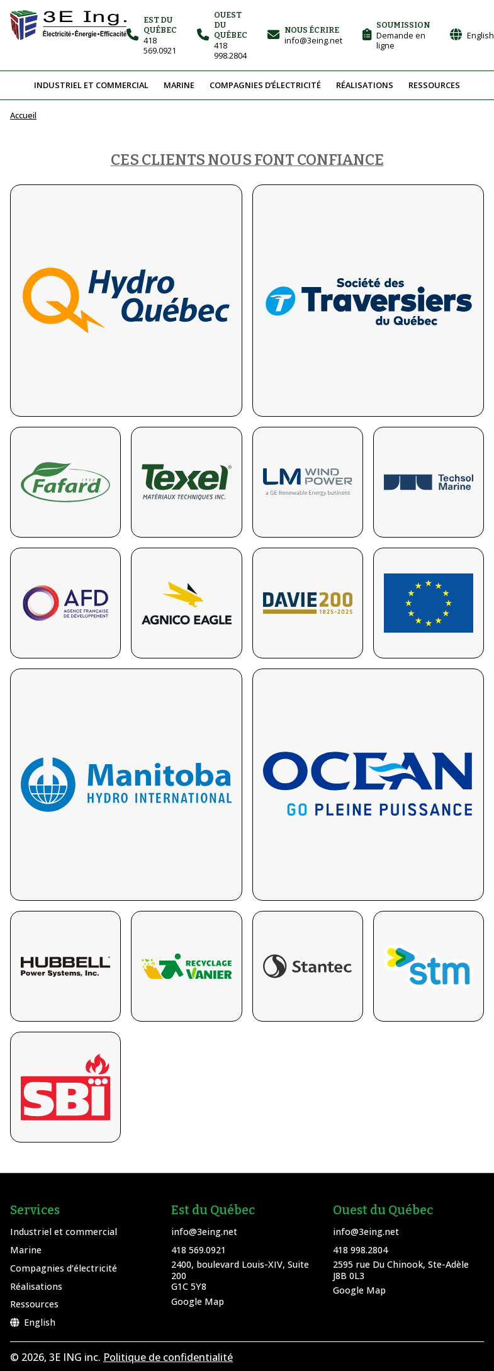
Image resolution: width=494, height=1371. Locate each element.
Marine (179, 85)
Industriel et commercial (91, 85)
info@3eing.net (204, 1232)
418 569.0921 (198, 1250)
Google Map (197, 1301)
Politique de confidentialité (168, 1357)
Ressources (434, 85)
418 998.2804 (360, 1250)
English (32, 1322)
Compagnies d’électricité (265, 85)
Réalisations (364, 85)
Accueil (23, 115)
